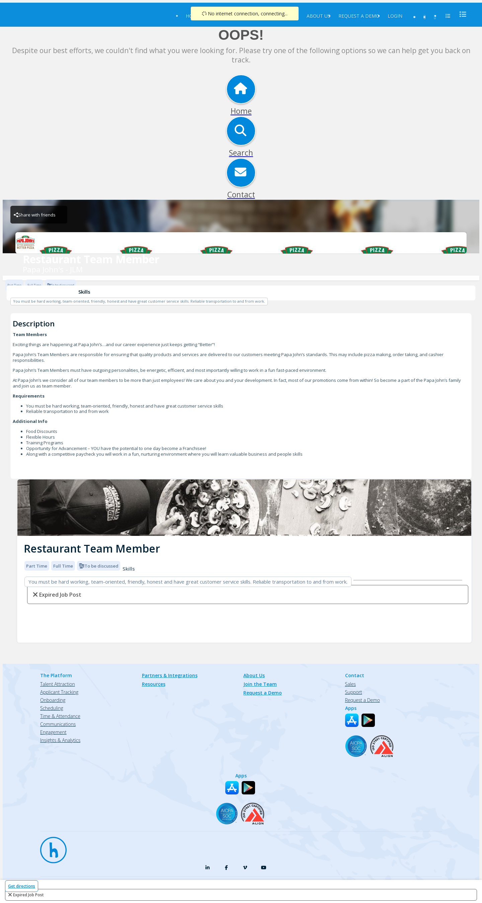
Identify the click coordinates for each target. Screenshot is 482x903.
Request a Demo (359, 16)
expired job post (28, 895)
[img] (244, 507)
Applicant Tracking (59, 692)
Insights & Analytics (60, 740)
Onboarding (52, 700)
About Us (318, 16)
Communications (58, 724)
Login (395, 16)
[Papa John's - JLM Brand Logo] (240, 243)
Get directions (21, 886)
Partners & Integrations (169, 675)
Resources (153, 684)
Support (353, 692)
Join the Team (260, 684)
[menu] (461, 14)
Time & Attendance (60, 716)
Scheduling (51, 708)
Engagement (53, 732)
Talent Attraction (57, 684)
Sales (350, 684)
